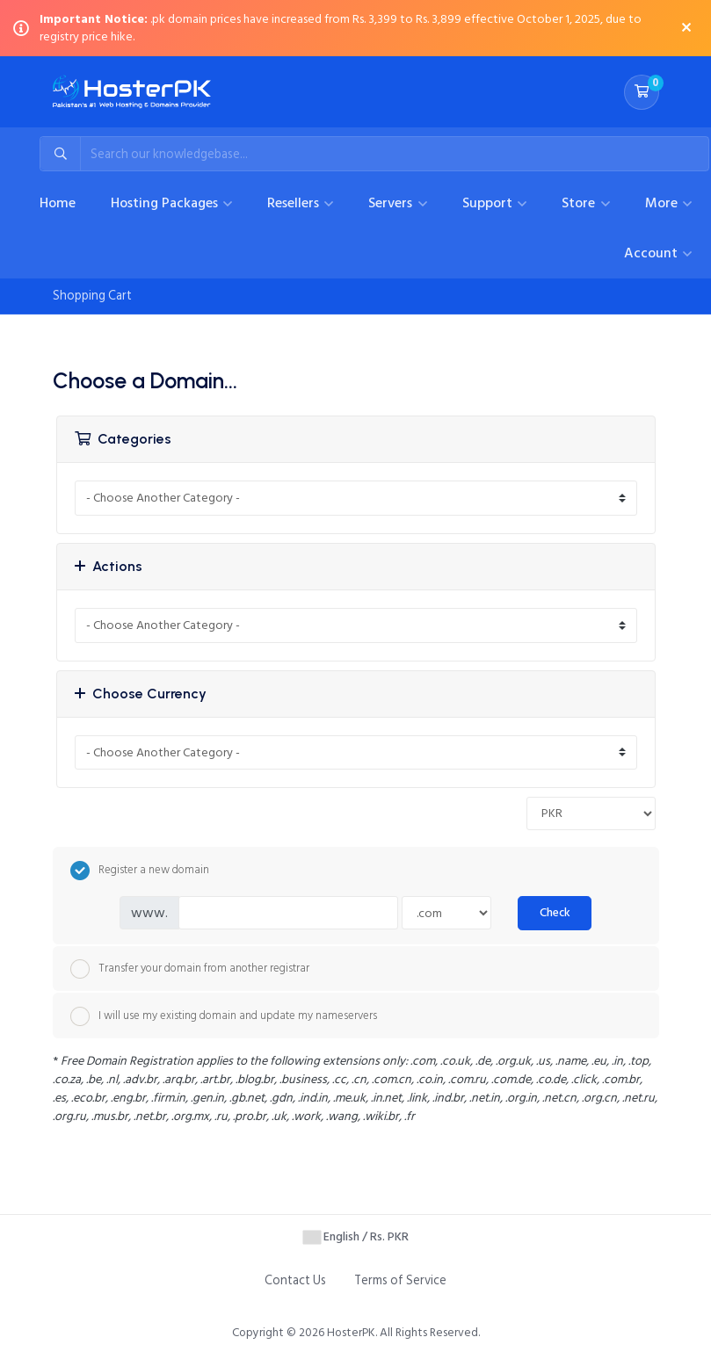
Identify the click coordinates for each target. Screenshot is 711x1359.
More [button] (663, 203)
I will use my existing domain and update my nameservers (223, 1016)
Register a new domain (139, 870)
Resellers (295, 203)
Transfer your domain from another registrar (189, 969)
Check (555, 912)
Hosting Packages (166, 203)
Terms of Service (400, 1280)
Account (652, 253)
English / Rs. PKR (356, 1236)
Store (580, 203)
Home (58, 203)
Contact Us (295, 1280)
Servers (392, 203)
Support (489, 203)
